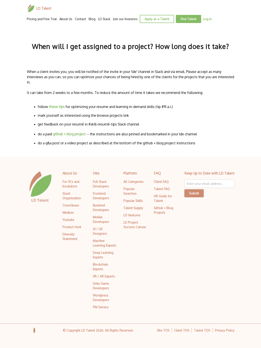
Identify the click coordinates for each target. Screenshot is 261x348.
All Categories (133, 182)
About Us (65, 19)
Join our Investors (125, 19)
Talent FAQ (162, 189)
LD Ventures (131, 215)
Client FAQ (161, 182)
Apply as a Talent (157, 19)
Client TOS (181, 330)
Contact (80, 19)
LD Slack (104, 19)
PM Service (101, 307)
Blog (92, 19)
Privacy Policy (224, 330)
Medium (68, 212)
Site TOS (163, 330)
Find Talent (188, 19)
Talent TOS (202, 330)
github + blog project (69, 134)
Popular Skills (133, 201)
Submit (194, 193)
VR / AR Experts (104, 276)
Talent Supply (133, 208)
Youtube (68, 220)
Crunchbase (70, 205)
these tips (57, 106)
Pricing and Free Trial (42, 19)
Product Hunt (71, 227)
